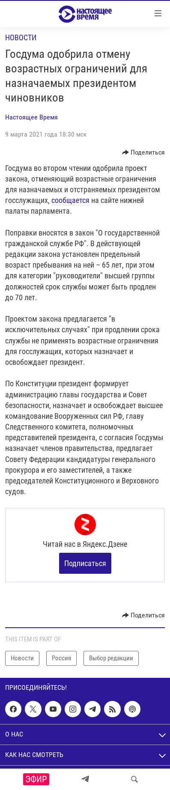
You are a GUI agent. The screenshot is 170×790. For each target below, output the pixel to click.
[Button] (143, 152)
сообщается (70, 200)
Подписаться (85, 563)
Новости (20, 37)
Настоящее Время (31, 117)
